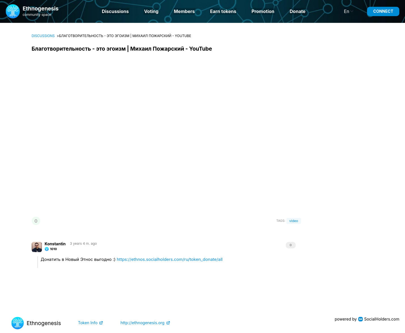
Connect (383, 11)
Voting (151, 11)
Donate (298, 11)
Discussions (115, 11)
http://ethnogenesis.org (142, 322)
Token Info (87, 322)
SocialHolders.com (381, 319)
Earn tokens (223, 11)
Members (184, 11)
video (293, 221)
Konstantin (55, 243)
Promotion (262, 11)
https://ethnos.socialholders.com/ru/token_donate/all (170, 259)
